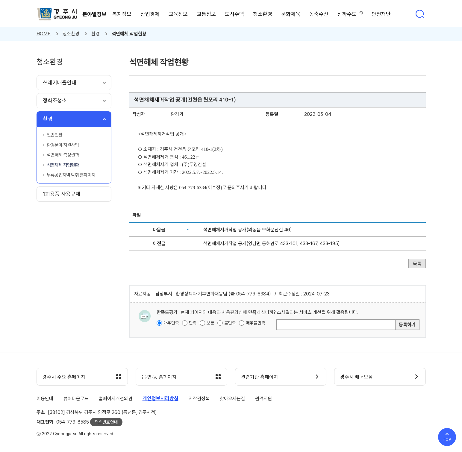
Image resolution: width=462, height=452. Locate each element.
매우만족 (171, 323)
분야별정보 (95, 14)
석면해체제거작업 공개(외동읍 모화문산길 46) (247, 230)
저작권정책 (199, 399)
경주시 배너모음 (356, 377)
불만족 (230, 323)
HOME (44, 34)
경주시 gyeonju (57, 14)
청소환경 (71, 34)
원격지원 (263, 399)
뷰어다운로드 (76, 399)
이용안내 (45, 399)
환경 (95, 34)
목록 (417, 263)
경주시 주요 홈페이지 (64, 377)
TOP (447, 439)
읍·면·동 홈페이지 (159, 377)
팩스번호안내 (106, 422)
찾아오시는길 (232, 399)
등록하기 (407, 324)
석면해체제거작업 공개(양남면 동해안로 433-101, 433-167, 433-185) (271, 243)
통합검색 (420, 14)
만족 (193, 323)
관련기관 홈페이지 (259, 377)
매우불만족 (255, 323)
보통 (210, 323)
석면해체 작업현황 (129, 34)
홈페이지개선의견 (115, 399)
